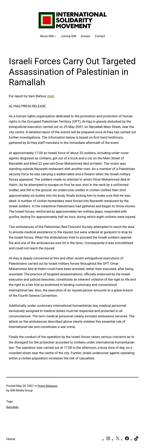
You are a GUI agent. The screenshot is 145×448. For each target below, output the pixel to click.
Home (10, 439)
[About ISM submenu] (48, 36)
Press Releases (48, 386)
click (50, 96)
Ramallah (12, 407)
